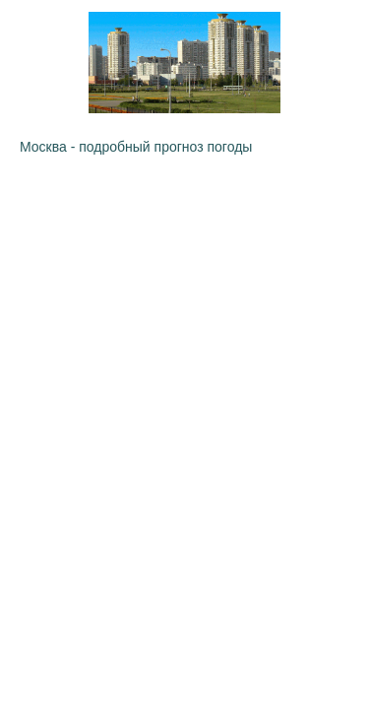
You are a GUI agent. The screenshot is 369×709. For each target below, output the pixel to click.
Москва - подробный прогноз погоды (136, 147)
